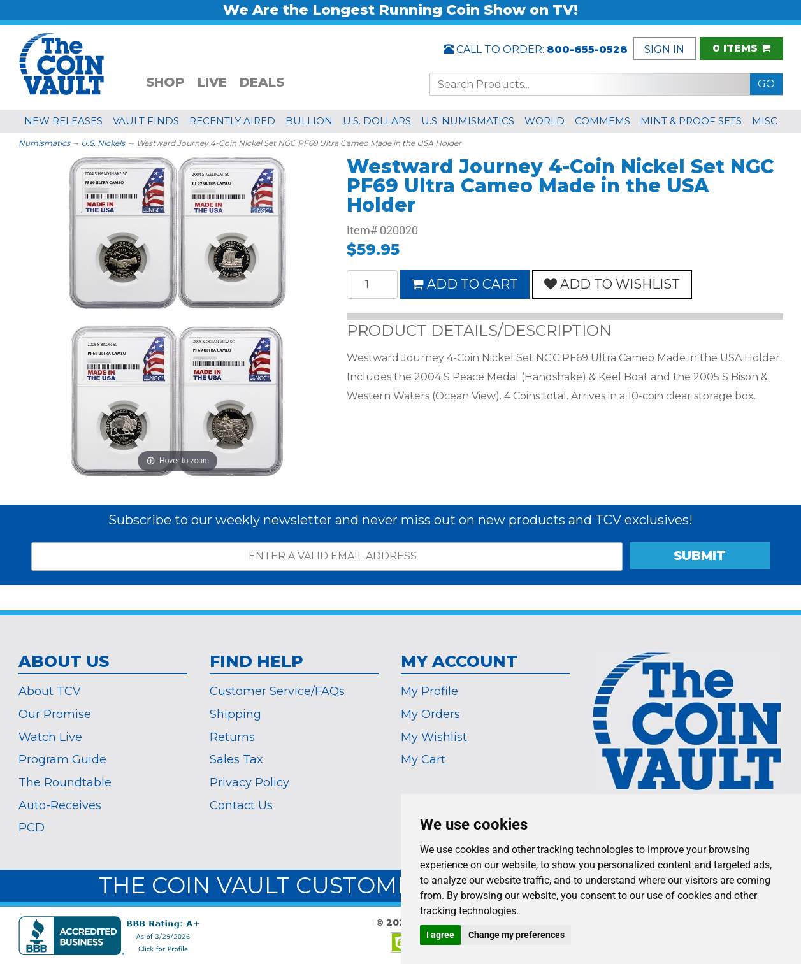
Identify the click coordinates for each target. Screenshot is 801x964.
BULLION (309, 121)
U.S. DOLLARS (377, 121)
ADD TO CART (465, 284)
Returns (232, 737)
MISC (764, 121)
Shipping (235, 714)
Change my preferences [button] (516, 935)
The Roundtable (65, 782)
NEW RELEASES (63, 121)
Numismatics (44, 143)
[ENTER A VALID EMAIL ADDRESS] (327, 556)
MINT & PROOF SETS (691, 121)
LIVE (212, 82)
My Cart (423, 759)
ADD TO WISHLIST (612, 284)
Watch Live (50, 737)
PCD (31, 828)
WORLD (544, 121)
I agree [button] (440, 935)
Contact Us (241, 805)
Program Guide (62, 759)
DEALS (262, 82)
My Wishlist (434, 737)
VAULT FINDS (146, 121)
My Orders (430, 714)
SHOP (165, 82)
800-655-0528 (587, 49)
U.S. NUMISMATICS (467, 121)
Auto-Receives (59, 805)
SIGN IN (664, 49)
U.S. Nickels (103, 143)
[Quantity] (372, 284)
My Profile (429, 691)
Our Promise (54, 714)
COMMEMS (602, 121)
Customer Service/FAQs (277, 691)
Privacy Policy (249, 782)
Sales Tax (236, 759)
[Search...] (589, 84)
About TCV (49, 691)
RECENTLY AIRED (232, 121)
